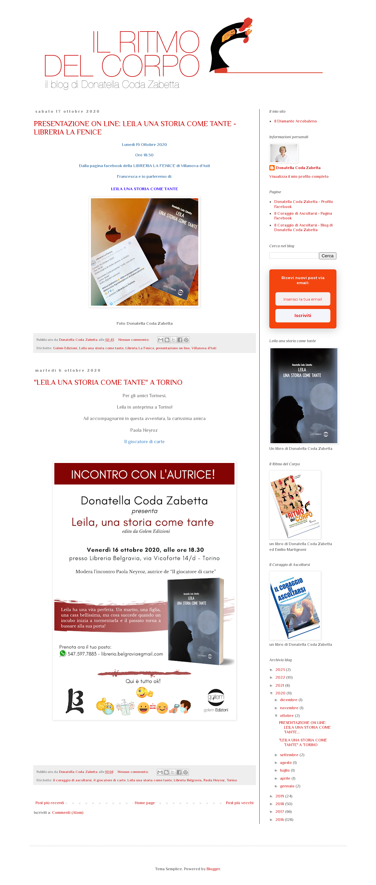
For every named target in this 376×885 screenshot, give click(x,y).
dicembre (289, 699)
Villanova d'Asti (204, 348)
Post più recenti (50, 802)
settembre (290, 754)
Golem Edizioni (65, 348)
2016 (280, 819)
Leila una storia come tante (101, 348)
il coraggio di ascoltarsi (72, 780)
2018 (280, 803)
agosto (286, 762)
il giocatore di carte (109, 780)
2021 (280, 685)
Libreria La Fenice (139, 348)
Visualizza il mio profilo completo (299, 176)
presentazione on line (173, 348)
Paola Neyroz (214, 780)
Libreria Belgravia (188, 780)
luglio (285, 770)
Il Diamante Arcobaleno (295, 121)
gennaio (288, 786)
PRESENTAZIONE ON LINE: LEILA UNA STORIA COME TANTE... (305, 727)
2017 (280, 811)
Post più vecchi (240, 802)
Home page (145, 802)
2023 (280, 669)
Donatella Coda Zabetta (298, 167)
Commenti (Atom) (67, 812)
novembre (290, 708)
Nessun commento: (134, 339)
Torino (232, 780)
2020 (280, 693)
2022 (280, 677)
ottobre (287, 715)
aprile (285, 778)
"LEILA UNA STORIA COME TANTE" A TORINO (108, 382)
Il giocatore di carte (144, 441)
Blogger (213, 869)
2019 (280, 796)
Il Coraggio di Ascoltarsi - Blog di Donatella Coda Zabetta (303, 227)
